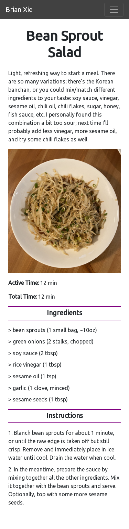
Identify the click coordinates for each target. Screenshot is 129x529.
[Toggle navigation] (113, 10)
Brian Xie (19, 9)
